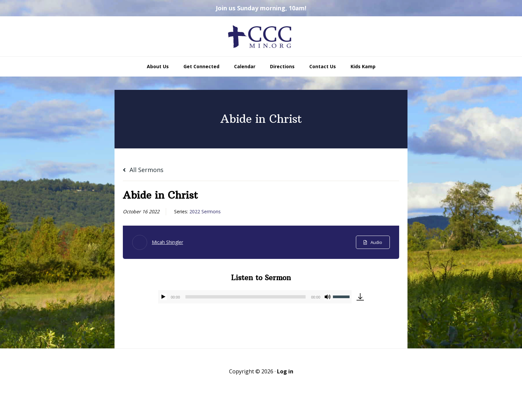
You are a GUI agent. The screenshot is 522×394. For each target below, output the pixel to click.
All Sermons (143, 170)
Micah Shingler (167, 242)
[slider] (245, 296)
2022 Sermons (205, 211)
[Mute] (327, 297)
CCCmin (261, 36)
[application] (255, 296)
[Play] (163, 297)
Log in (285, 371)
